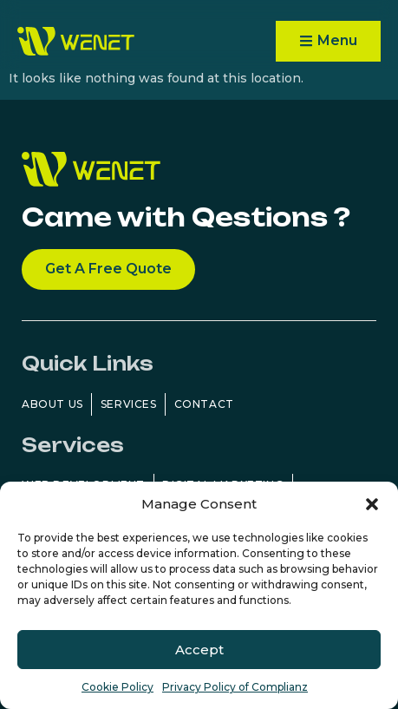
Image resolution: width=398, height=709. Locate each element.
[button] (372, 504)
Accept (199, 649)
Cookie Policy (117, 686)
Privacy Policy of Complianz (235, 686)
